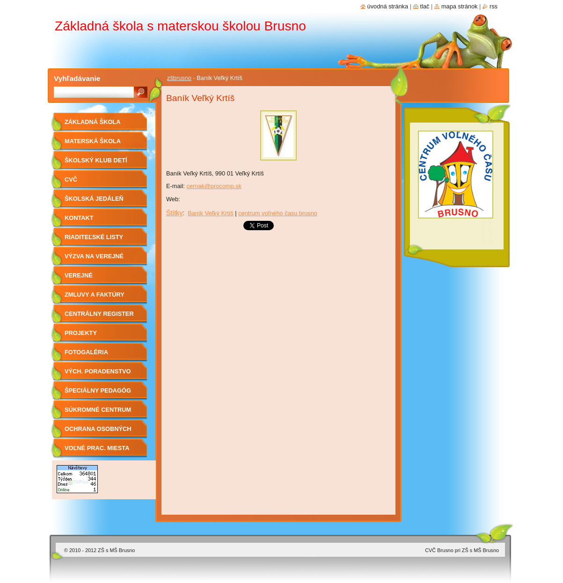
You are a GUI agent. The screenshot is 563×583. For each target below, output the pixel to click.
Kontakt (79, 217)
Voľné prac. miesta (97, 448)
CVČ (71, 179)
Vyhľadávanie (77, 78)
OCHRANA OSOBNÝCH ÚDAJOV (98, 432)
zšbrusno (179, 77)
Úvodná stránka (388, 6)
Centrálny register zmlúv (99, 317)
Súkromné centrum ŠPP (98, 413)
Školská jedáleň (94, 198)
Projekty (81, 332)
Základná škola (92, 121)
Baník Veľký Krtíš (211, 213)
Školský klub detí (96, 160)
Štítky (174, 213)
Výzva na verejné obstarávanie (94, 259)
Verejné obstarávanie (88, 278)
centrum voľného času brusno (277, 213)
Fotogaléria (86, 352)
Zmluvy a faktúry (94, 294)
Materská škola (93, 141)
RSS (493, 6)
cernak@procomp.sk (213, 185)
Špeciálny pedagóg (98, 390)
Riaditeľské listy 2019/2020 (94, 240)
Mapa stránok (459, 6)
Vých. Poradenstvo (98, 371)
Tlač (425, 6)
